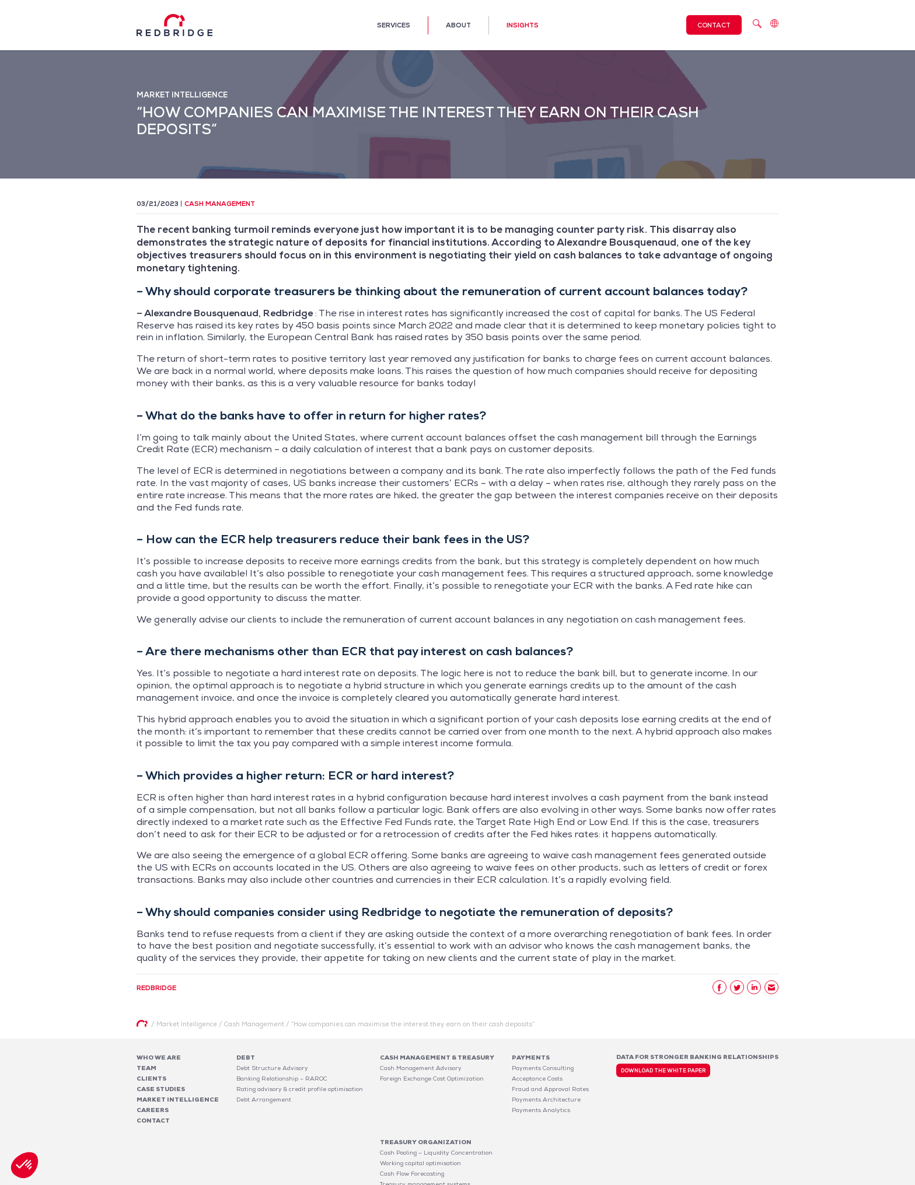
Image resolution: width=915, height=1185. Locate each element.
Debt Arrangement (263, 1099)
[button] (25, 1165)
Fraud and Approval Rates (550, 1089)
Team (146, 1068)
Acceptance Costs (537, 1078)
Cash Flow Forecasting (412, 1130)
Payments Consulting (543, 1068)
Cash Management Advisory (421, 1068)
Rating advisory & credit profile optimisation (299, 1089)
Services (393, 25)
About (458, 25)
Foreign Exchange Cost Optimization (432, 1078)
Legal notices (671, 1178)
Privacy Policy (720, 1178)
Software (531, 1130)
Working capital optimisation (420, 1119)
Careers (153, 1110)
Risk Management (406, 1151)
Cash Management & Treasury (437, 1057)
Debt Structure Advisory (272, 1068)
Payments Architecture (546, 1099)
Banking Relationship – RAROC (281, 1078)
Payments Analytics (541, 1110)
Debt (245, 1057)
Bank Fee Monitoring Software (555, 1140)
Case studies (161, 1089)
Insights (523, 25)
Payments (531, 1057)
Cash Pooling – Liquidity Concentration (436, 1109)
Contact (714, 25)
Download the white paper (663, 1070)
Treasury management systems (425, 1140)
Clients (151, 1078)
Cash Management (219, 204)
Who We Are (159, 1057)
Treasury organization (426, 1098)
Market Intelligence (178, 1099)
